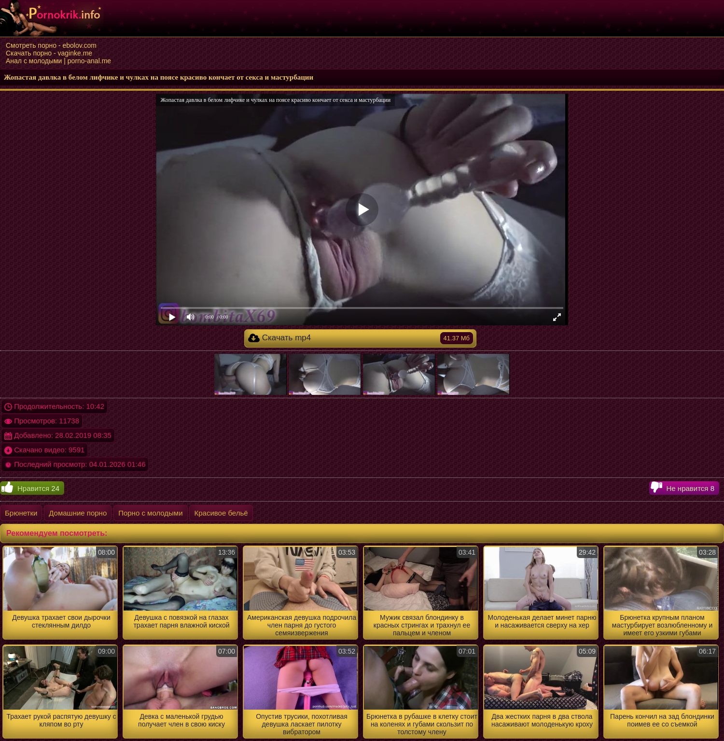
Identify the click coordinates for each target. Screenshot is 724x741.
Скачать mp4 (360, 338)
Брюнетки (21, 513)
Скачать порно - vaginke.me (49, 53)
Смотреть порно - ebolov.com (51, 45)
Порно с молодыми (150, 513)
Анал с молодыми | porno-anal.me (58, 61)
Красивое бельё (221, 513)
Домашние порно (78, 513)
